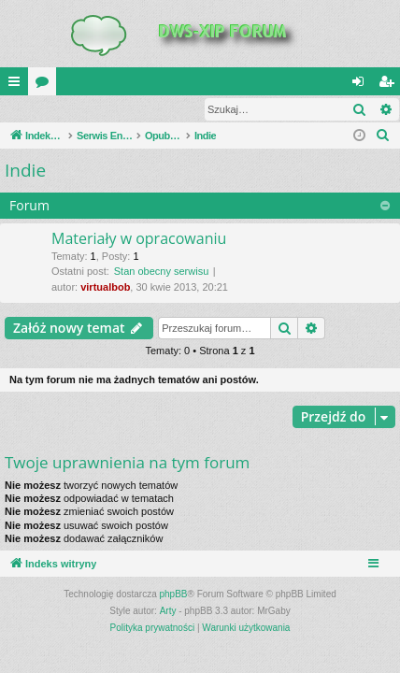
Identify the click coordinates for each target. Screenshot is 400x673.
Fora (46, 85)
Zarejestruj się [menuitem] (389, 85)
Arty (168, 612)
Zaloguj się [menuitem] (362, 85)
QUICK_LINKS (17, 85)
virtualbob (105, 288)
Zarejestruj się (133, 109)
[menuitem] (383, 136)
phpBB (174, 595)
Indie (25, 171)
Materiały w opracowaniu (138, 239)
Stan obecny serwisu (161, 272)
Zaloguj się (44, 109)
